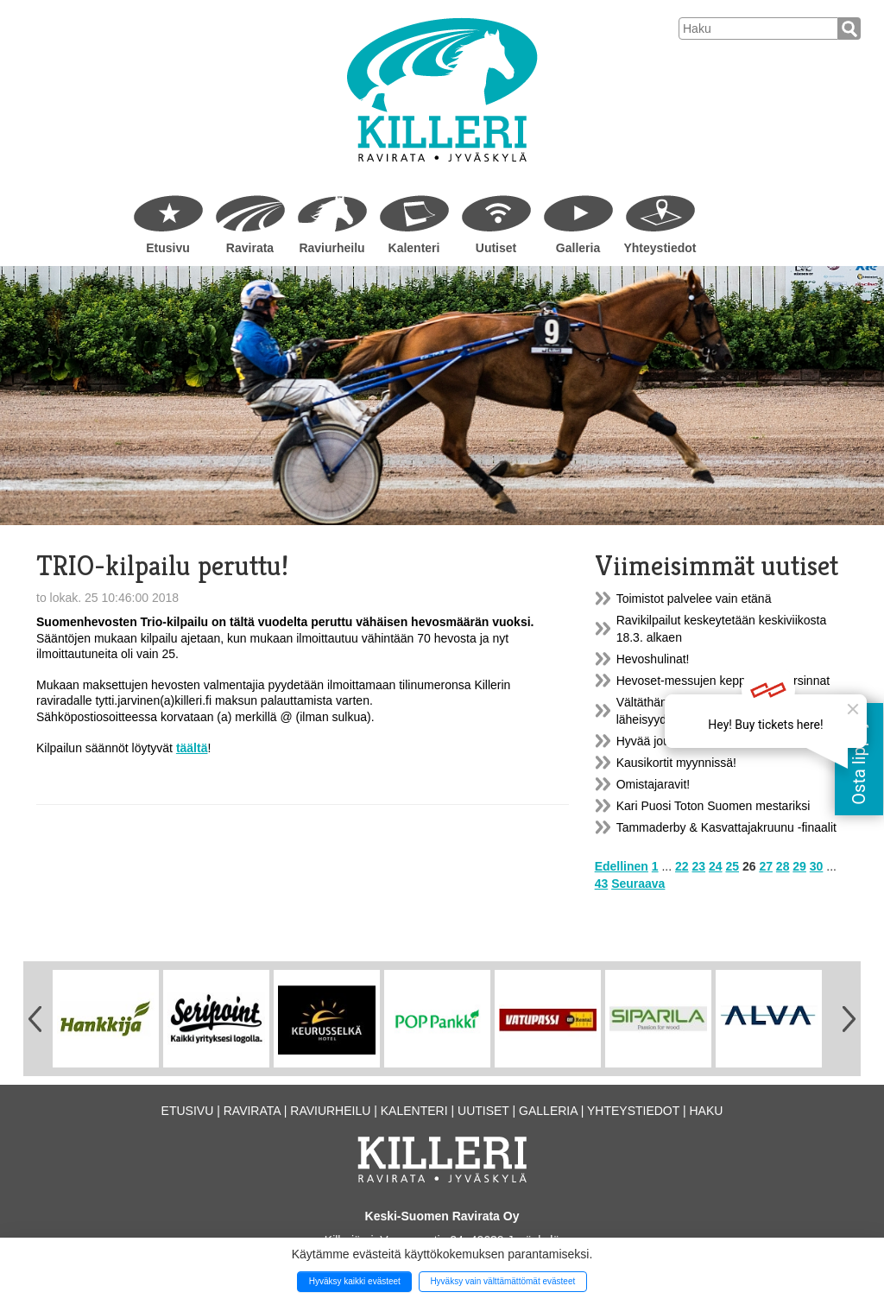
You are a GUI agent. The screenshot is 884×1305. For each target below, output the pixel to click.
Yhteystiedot (659, 248)
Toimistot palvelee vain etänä (694, 598)
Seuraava (638, 883)
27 (766, 866)
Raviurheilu (331, 248)
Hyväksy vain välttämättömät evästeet (502, 1281)
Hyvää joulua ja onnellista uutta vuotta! (720, 741)
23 (699, 866)
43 (602, 883)
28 (783, 866)
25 (732, 866)
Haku (706, 1111)
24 (716, 866)
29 (799, 866)
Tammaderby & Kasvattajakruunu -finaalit (726, 827)
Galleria (578, 248)
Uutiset (496, 248)
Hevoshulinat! (653, 659)
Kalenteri (414, 248)
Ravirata (250, 248)
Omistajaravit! (653, 784)
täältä (192, 748)
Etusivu (168, 248)
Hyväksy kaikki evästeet (355, 1281)
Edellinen (621, 866)
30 (817, 866)
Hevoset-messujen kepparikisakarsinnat (723, 680)
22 (682, 866)
